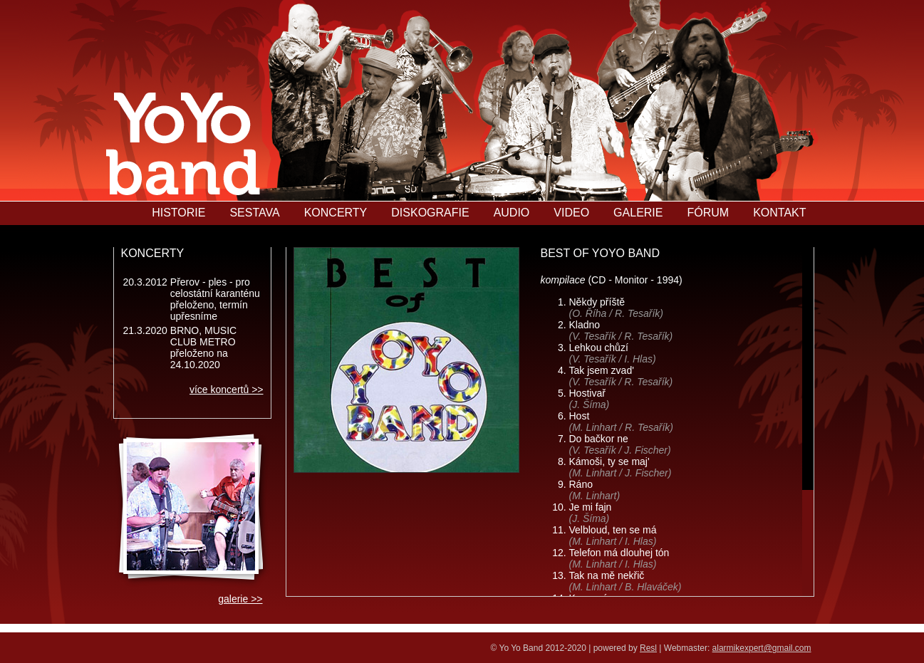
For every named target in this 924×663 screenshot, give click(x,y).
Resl (648, 648)
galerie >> (240, 599)
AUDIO (512, 213)
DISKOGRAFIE (430, 213)
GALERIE (638, 213)
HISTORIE (178, 213)
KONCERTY (336, 213)
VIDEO (571, 213)
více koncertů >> (227, 389)
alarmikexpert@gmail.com (761, 648)
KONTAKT (779, 213)
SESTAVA (254, 213)
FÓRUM (708, 213)
